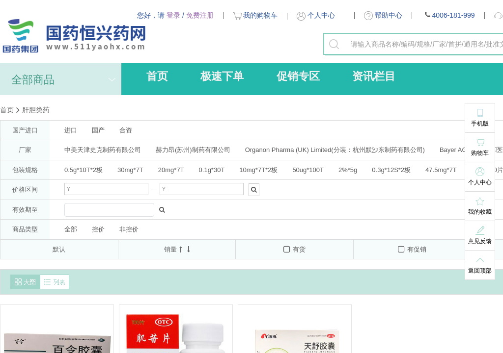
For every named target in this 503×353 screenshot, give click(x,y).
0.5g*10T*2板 (83, 170)
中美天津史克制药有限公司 (102, 149)
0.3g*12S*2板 (391, 170)
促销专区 (298, 76)
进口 (70, 130)
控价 (98, 229)
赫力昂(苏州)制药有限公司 (193, 149)
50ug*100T (308, 170)
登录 (173, 15)
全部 (70, 229)
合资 (125, 130)
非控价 (129, 229)
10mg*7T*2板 (258, 170)
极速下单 (222, 76)
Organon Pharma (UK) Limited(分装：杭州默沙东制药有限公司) (335, 149)
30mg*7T (130, 170)
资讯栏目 (373, 76)
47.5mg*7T (441, 170)
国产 (98, 130)
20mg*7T (171, 170)
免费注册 (200, 15)
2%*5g (347, 170)
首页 (157, 76)
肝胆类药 (36, 110)
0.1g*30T (212, 170)
